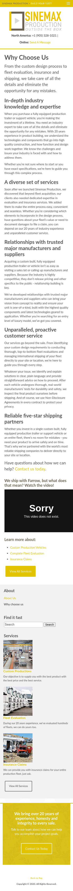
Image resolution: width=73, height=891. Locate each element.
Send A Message (40, 42)
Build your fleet (41, 3)
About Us (10, 598)
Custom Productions (17, 671)
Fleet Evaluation (14, 717)
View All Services (21, 571)
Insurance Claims (21, 559)
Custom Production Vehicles (28, 547)
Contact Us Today (36, 848)
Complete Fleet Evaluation (27, 553)
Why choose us (14, 604)
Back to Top (36, 878)
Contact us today (30, 468)
